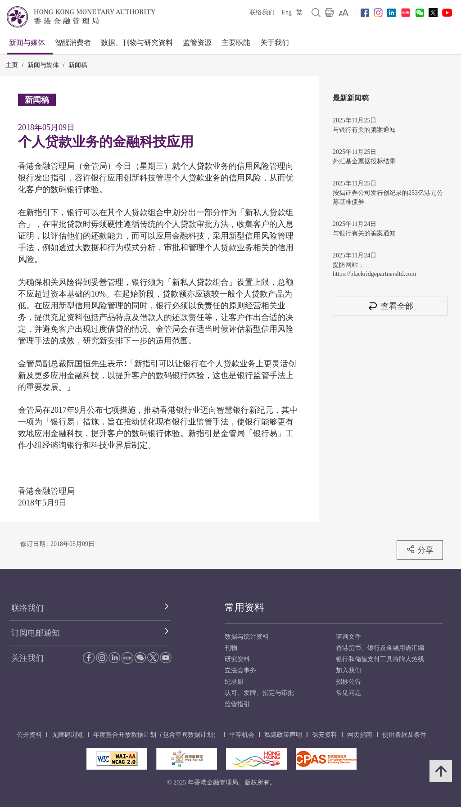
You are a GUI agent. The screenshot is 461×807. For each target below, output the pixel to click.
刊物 (231, 648)
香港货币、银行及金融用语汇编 (380, 648)
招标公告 (348, 681)
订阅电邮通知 (35, 632)
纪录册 (234, 681)
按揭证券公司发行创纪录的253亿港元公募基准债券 (388, 197)
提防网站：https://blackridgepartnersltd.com (374, 269)
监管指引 (237, 704)
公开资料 (29, 734)
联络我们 (262, 12)
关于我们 (274, 42)
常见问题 (348, 693)
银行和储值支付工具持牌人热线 (380, 659)
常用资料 (244, 607)
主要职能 (235, 42)
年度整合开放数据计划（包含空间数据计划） (156, 734)
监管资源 (197, 42)
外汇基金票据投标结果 (364, 161)
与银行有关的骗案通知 (364, 129)
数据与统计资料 (247, 636)
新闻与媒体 (27, 42)
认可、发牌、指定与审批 (259, 693)
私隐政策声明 (283, 734)
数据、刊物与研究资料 (137, 42)
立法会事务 (240, 670)
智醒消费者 (73, 42)
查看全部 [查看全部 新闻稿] (390, 306)
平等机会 (241, 734)
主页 (11, 65)
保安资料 (324, 734)
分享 (420, 550)
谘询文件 (348, 636)
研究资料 (237, 659)
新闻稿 (77, 65)
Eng (286, 12)
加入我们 (348, 670)
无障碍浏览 (67, 734)
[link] (344, 12)
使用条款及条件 (404, 734)
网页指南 (359, 734)
